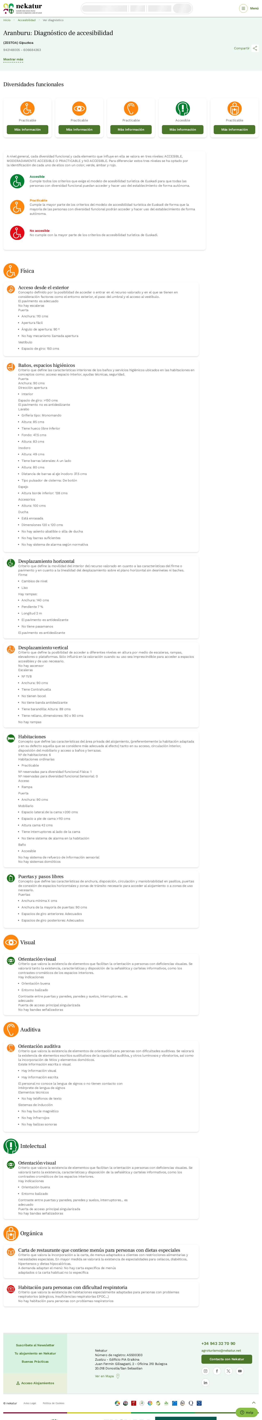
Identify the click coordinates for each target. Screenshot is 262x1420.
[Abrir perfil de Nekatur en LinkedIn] (205, 1382)
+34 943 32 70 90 (218, 1343)
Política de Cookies (53, 1403)
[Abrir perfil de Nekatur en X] (228, 1371)
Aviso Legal (30, 1403)
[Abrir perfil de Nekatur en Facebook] (217, 1371)
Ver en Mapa (107, 1376)
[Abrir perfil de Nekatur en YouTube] (240, 1371)
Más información (27, 129)
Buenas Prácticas (35, 1361)
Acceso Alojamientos (35, 1383)
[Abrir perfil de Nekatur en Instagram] (205, 1371)
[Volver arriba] (253, 1403)
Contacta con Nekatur (227, 1359)
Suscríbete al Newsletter (35, 1345)
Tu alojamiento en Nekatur (35, 1353)
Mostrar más (13, 59)
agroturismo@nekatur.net (221, 1350)
